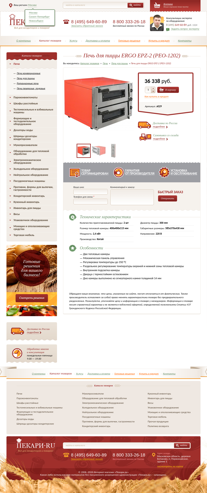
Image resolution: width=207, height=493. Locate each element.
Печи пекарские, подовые (31, 88)
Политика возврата (158, 426)
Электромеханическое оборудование (27, 161)
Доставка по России (38, 330)
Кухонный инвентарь (26, 202)
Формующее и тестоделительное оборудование (25, 121)
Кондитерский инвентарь (29, 196)
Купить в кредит (159, 40)
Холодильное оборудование (31, 169)
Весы (17, 214)
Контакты (184, 40)
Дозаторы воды (23, 130)
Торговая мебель (24, 235)
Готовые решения (129, 40)
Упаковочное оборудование (31, 220)
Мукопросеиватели (25, 145)
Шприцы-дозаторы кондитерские (25, 137)
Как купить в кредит (157, 96)
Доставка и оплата (98, 40)
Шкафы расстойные (26, 103)
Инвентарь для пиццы (27, 208)
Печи (17, 64)
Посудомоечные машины (29, 181)
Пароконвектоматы (26, 97)
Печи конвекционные (28, 73)
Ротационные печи (28, 83)
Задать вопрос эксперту (185, 28)
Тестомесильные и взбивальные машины (33, 111)
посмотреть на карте (170, 466)
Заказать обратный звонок (87, 25)
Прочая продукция (158, 421)
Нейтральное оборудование (31, 175)
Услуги (73, 40)
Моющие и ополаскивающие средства (32, 227)
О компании (23, 40)
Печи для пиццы (26, 78)
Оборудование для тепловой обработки (31, 152)
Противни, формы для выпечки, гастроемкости (33, 188)
